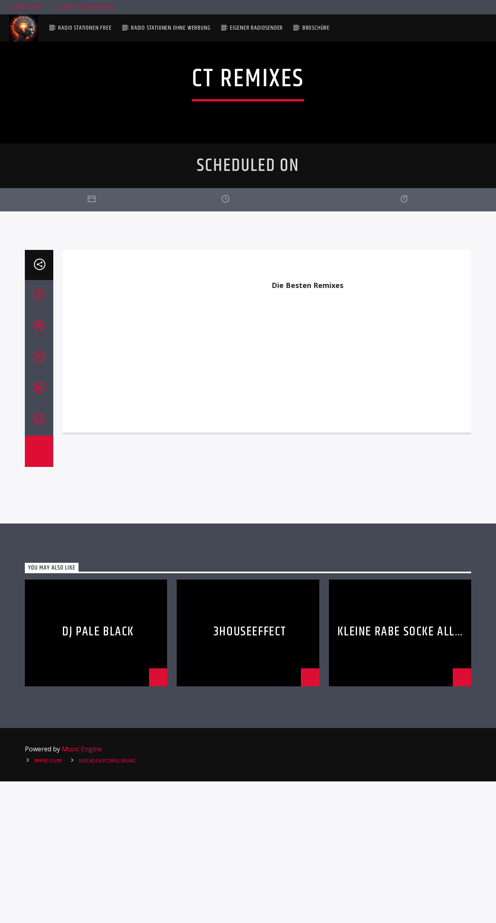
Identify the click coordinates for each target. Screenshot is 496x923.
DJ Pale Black (98, 773)
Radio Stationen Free (84, 28)
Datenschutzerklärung (83, 7)
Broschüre (316, 28)
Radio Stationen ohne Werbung (170, 28)
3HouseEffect (250, 773)
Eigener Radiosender (256, 28)
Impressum (24, 7)
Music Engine (82, 890)
